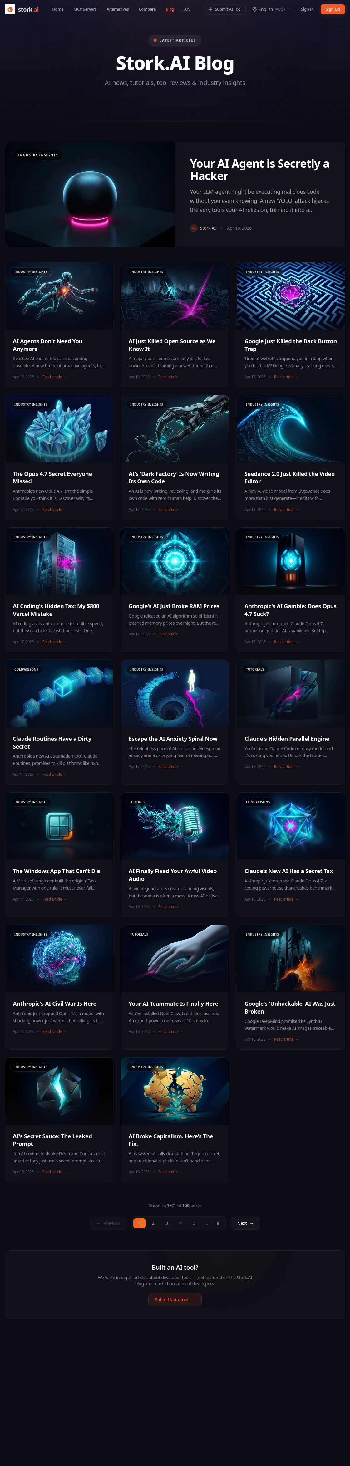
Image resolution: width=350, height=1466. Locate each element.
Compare (147, 9)
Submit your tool (175, 1300)
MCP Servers (84, 9)
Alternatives (118, 9)
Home (57, 9)
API (187, 9)
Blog (170, 10)
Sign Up (333, 9)
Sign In (307, 9)
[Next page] (245, 1223)
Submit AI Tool (224, 9)
